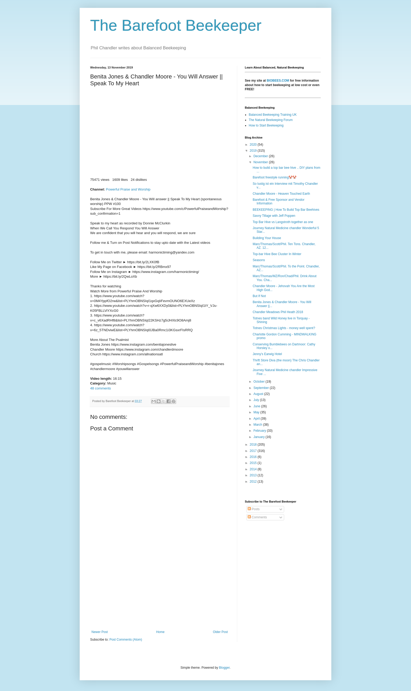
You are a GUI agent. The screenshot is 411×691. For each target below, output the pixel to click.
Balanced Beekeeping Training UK (273, 115)
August (258, 394)
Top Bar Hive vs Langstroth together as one (283, 222)
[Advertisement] (159, 587)
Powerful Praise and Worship (128, 189)
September (261, 388)
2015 (254, 463)
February (260, 430)
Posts (253, 509)
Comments (257, 517)
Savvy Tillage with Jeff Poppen (274, 216)
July (256, 400)
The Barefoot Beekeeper (176, 25)
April (257, 418)
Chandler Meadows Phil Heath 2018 (278, 312)
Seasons (259, 260)
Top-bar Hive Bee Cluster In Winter (277, 254)
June (257, 406)
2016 (254, 457)
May (256, 412)
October (259, 381)
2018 (254, 444)
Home (160, 632)
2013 (254, 475)
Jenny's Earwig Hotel (267, 354)
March (258, 424)
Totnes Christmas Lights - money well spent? (284, 328)
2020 (254, 144)
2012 (254, 481)
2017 (254, 451)
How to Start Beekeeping (266, 125)
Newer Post (99, 632)
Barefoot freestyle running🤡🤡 (274, 177)
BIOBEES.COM (278, 80)
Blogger (224, 667)
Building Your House (267, 238)
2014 (254, 469)
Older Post (220, 632)
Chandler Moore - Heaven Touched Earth (281, 194)
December (261, 156)
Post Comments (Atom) (125, 639)
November (261, 162)
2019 (254, 150)
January (259, 437)
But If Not (259, 296)
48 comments (100, 388)
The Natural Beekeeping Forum (271, 120)
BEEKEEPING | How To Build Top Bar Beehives (286, 210)
